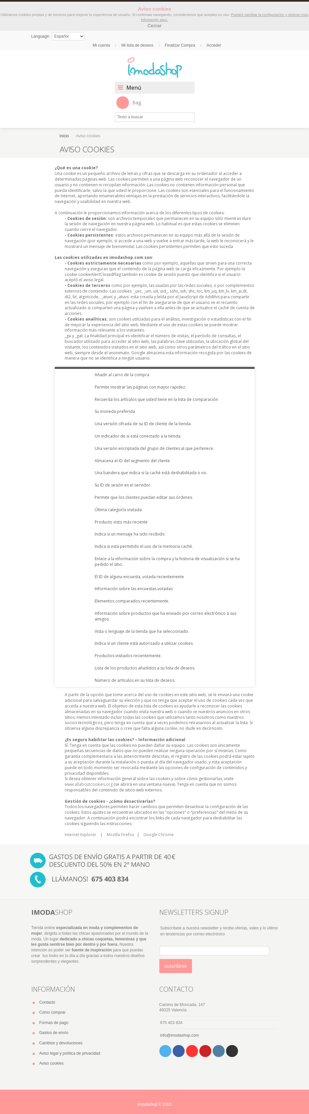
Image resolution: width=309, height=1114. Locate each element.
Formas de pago (53, 1022)
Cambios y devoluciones (61, 1043)
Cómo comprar (52, 1012)
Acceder (213, 45)
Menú (133, 87)
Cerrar (154, 25)
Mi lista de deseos (137, 45)
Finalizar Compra (180, 45)
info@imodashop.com (179, 1035)
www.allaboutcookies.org (89, 784)
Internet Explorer (80, 834)
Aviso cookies (51, 1063)
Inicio (64, 136)
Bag (128, 102)
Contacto (47, 1002)
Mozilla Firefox (120, 834)
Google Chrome (158, 834)
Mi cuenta (101, 45)
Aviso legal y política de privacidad (69, 1053)
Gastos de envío (53, 1032)
